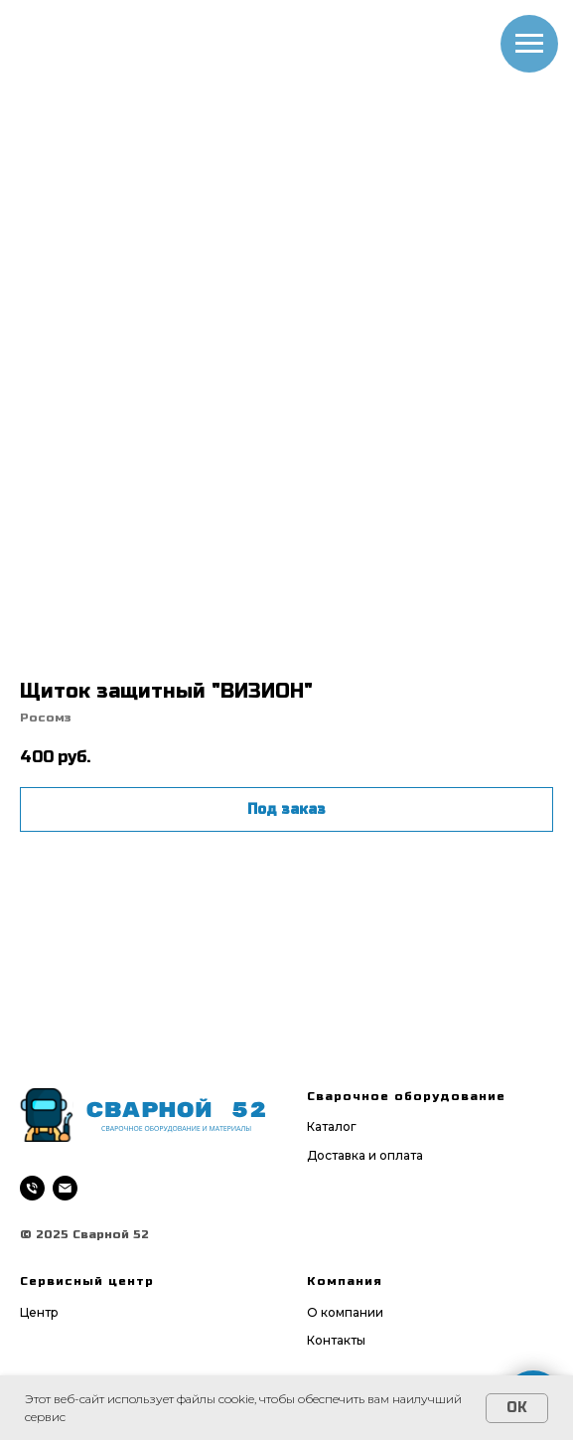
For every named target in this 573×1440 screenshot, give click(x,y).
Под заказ (286, 809)
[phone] (32, 1188)
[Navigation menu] (529, 44)
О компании (345, 1312)
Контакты (336, 1340)
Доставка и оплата (365, 1155)
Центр (39, 1312)
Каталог (332, 1126)
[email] (65, 1188)
